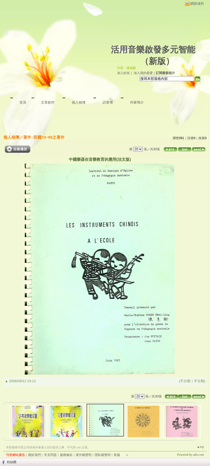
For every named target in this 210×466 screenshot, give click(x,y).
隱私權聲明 (103, 455)
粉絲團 (11, 462)
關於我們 (34, 455)
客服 (117, 455)
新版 (157, 61)
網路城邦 (197, 4)
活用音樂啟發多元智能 (153, 49)
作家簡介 (137, 102)
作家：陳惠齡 (126, 68)
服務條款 (66, 455)
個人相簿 (78, 102)
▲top (200, 447)
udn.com (198, 455)
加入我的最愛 (143, 73)
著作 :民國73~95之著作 (43, 137)
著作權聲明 (84, 455)
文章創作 (48, 102)
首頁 (23, 102)
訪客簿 (108, 102)
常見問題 (50, 455)
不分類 (185, 381)
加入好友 (123, 73)
